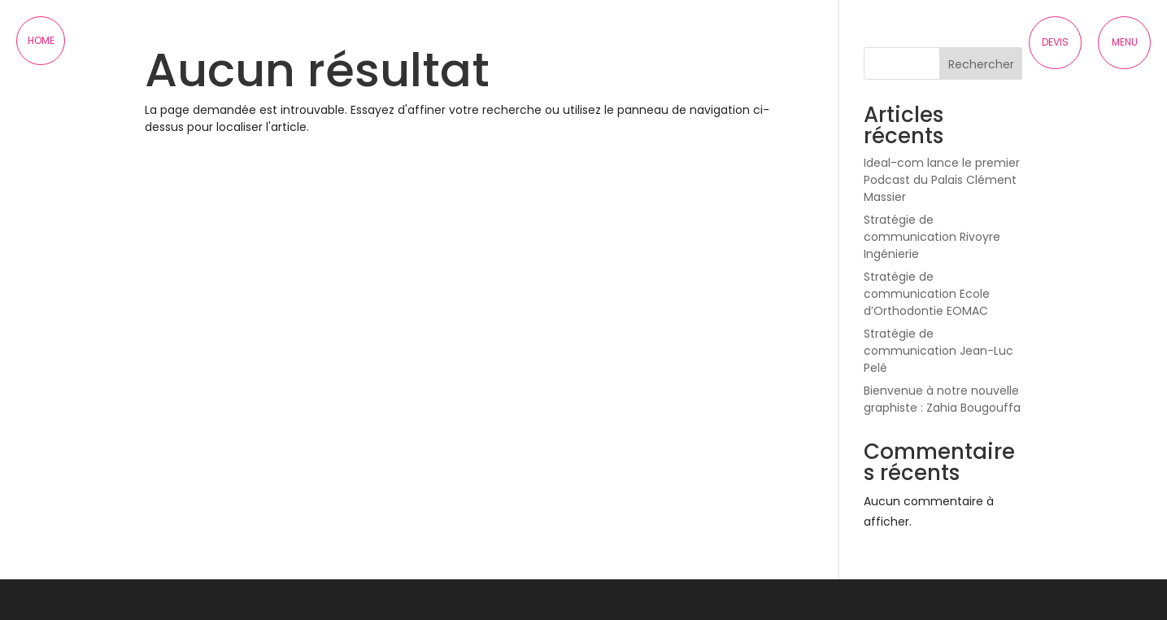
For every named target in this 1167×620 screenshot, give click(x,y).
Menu (1125, 42)
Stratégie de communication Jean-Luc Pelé (938, 350)
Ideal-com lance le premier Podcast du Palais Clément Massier (942, 180)
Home (41, 40)
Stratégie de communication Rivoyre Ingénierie (932, 237)
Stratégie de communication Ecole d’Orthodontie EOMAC (927, 294)
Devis (1055, 42)
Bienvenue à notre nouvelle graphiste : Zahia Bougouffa (942, 399)
